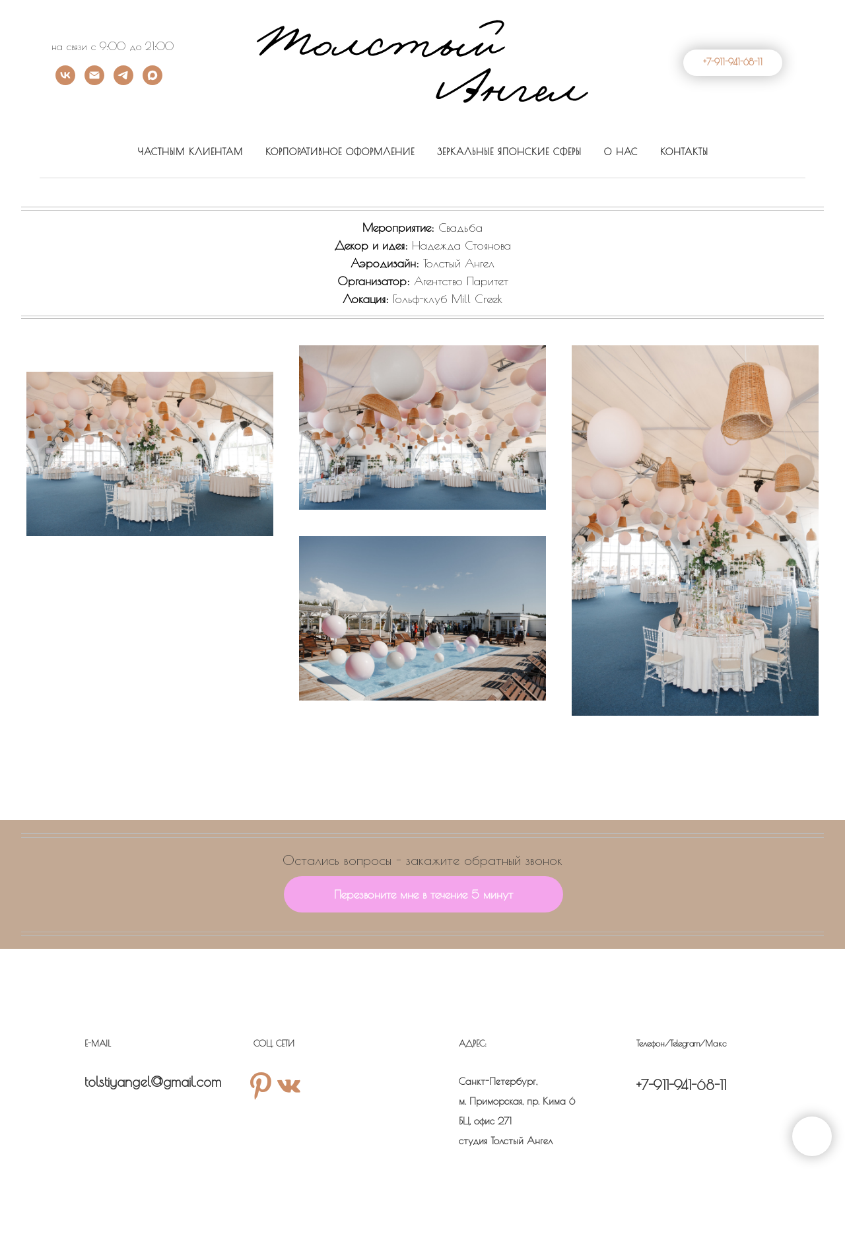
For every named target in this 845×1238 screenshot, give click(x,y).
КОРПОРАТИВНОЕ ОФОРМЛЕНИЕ (340, 152)
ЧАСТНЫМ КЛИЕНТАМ (190, 152)
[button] (423, 894)
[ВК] (65, 81)
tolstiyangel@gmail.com (152, 1081)
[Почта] (94, 81)
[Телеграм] (123, 81)
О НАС (621, 152)
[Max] (152, 81)
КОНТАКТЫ (684, 152)
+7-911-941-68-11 (681, 1084)
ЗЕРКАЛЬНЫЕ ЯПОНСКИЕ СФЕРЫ (509, 152)
